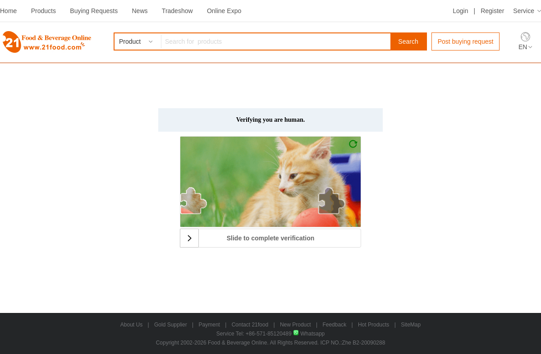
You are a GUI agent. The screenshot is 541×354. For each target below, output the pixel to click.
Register (492, 10)
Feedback (334, 325)
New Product (295, 325)
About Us (131, 325)
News (139, 10)
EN (522, 47)
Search (408, 41)
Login (460, 10)
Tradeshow (177, 10)
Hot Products (373, 325)
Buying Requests (94, 10)
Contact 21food (250, 325)
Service (523, 10)
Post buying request (466, 41)
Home (8, 10)
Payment (209, 325)
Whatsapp (309, 334)
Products (43, 10)
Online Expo (224, 10)
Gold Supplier (170, 325)
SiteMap (411, 325)
